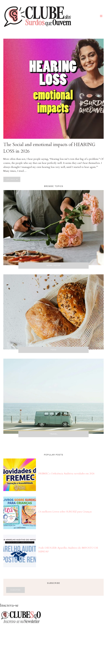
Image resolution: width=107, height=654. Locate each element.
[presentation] (53, 89)
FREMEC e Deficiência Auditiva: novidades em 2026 (66, 473)
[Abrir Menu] (101, 16)
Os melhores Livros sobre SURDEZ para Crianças (65, 511)
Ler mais (13, 179)
